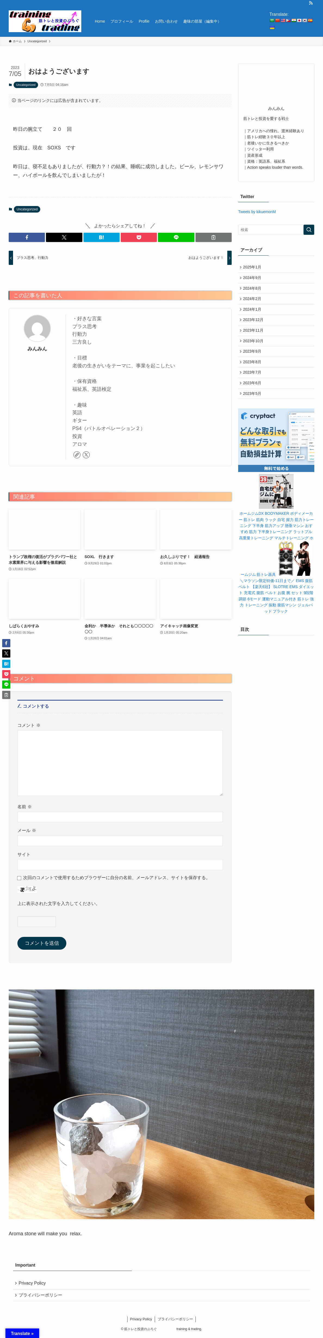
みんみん (37, 349)
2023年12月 (254, 324)
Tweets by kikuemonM (257, 212)
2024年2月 (253, 301)
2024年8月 (253, 290)
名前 (24, 806)
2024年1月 (253, 313)
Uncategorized (26, 84)
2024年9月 (253, 279)
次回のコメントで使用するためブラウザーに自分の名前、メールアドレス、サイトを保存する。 (116, 877)
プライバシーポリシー (41, 1296)
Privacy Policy (33, 1283)
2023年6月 (253, 392)
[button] (27, 237)
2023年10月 (254, 347)
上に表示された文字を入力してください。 (58, 903)
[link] (76, 454)
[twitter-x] (86, 454)
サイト (23, 854)
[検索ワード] (276, 230)
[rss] (310, 3)
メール (26, 830)
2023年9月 (253, 358)
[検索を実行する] (308, 230)
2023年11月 (254, 335)
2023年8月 (253, 369)
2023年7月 (253, 381)
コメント (29, 725)
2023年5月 (253, 403)
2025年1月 (253, 267)
